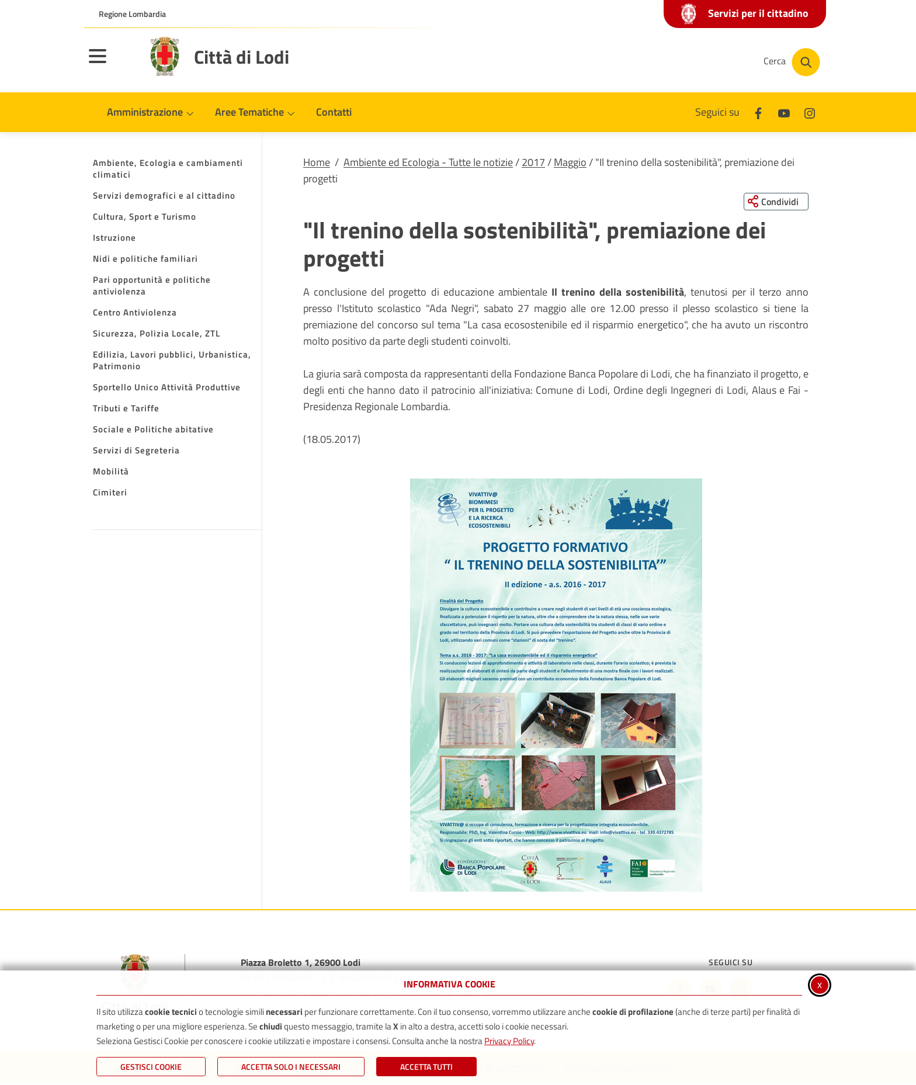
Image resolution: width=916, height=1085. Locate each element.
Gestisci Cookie (151, 1066)
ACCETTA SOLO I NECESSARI (291, 1066)
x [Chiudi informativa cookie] (819, 984)
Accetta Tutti (426, 1066)
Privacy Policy (509, 1041)
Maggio (570, 162)
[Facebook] (758, 112)
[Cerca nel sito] (792, 62)
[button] (556, 685)
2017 (533, 162)
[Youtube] (784, 112)
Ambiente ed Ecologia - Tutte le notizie (428, 162)
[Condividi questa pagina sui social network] (776, 201)
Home (316, 162)
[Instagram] (810, 112)
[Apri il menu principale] (112, 63)
